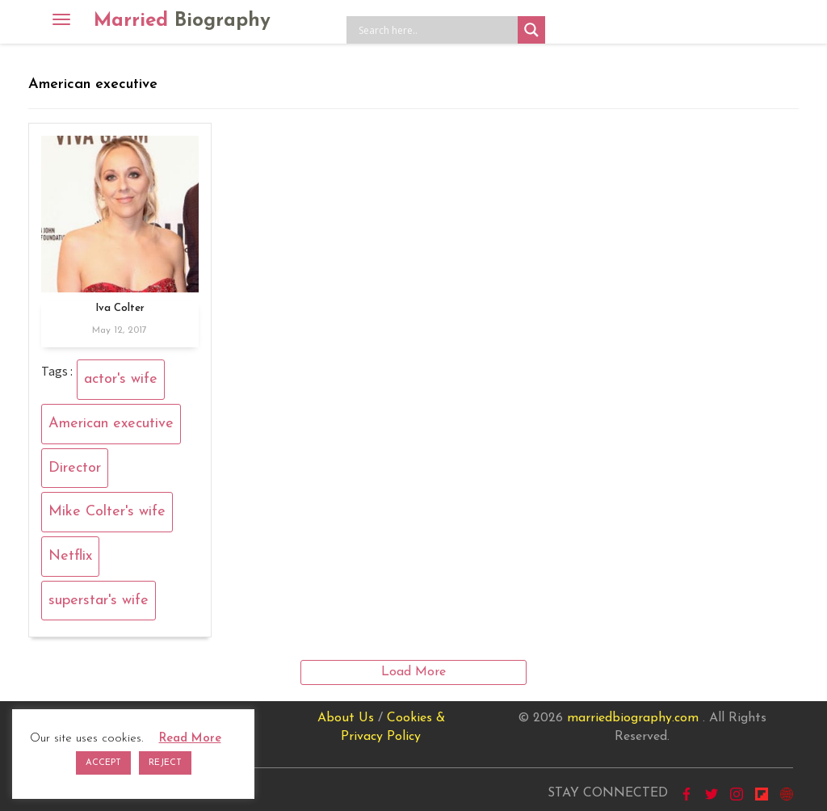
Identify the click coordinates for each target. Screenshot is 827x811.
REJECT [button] (165, 762)
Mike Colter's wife (107, 511)
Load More (413, 672)
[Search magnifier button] (531, 30)
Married (182, 21)
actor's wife (120, 379)
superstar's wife (98, 600)
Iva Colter (120, 308)
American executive (111, 423)
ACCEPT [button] (103, 762)
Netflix (70, 556)
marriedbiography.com (633, 718)
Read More (190, 739)
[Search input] (436, 30)
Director (74, 468)
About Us (345, 718)
